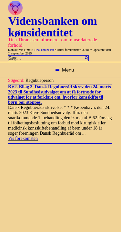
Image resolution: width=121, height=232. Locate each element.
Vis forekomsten (23, 138)
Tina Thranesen (44, 50)
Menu (64, 69)
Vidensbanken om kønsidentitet (52, 27)
